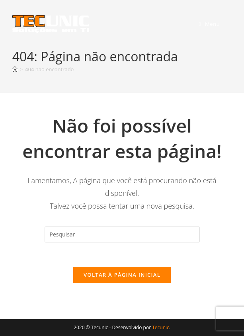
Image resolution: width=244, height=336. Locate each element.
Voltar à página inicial (122, 274)
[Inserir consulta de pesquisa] (122, 234)
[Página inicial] (15, 69)
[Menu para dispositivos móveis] (209, 23)
